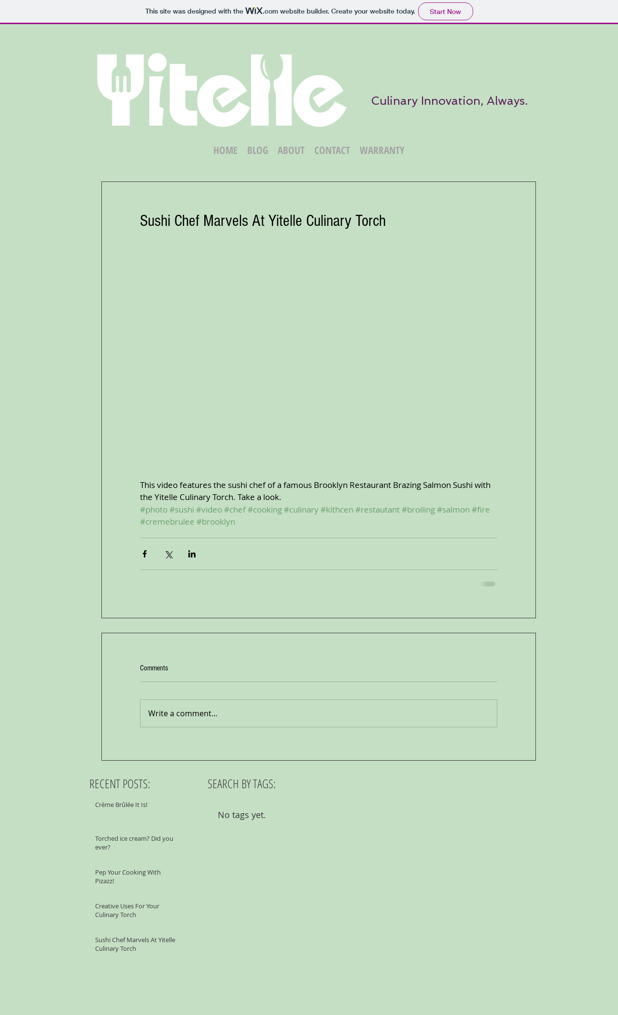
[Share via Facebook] (144, 553)
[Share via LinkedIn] (192, 553)
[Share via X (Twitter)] (168, 553)
